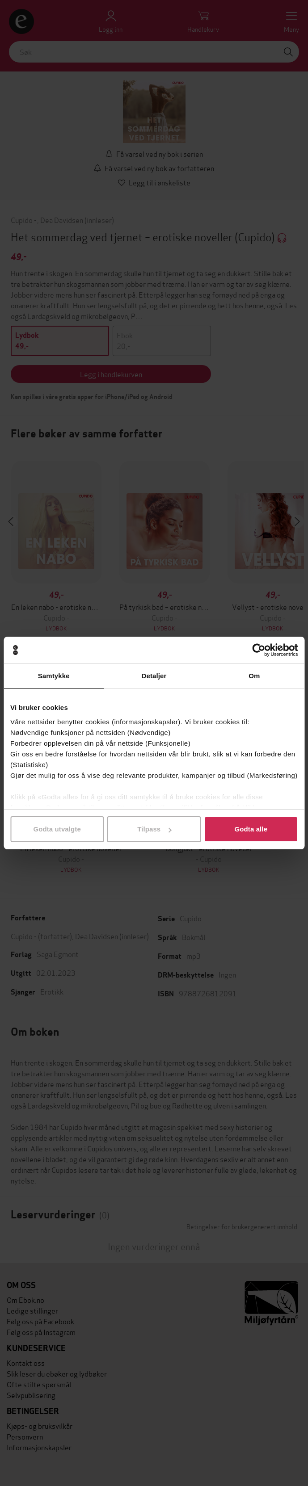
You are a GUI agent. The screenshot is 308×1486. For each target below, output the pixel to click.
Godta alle (251, 829)
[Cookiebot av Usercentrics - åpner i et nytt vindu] (258, 650)
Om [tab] (254, 676)
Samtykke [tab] (54, 676)
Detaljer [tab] (154, 676)
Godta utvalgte (56, 829)
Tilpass (154, 829)
